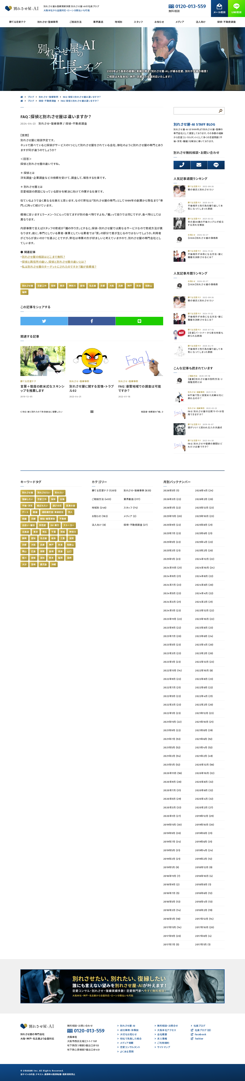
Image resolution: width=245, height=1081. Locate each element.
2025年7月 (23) (172, 533)
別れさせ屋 (27, 286)
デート (25, 512)
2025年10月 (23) (204, 516)
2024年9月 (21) (172, 576)
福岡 (24, 292)
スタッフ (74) (130, 507)
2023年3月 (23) (172, 653)
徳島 (60, 551)
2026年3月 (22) (172, 499)
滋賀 (71, 538)
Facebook (198, 1034)
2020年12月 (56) (204, 764)
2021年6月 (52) (203, 739)
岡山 (24, 551)
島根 (51, 551)
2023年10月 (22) (204, 619)
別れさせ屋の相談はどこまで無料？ (43, 257)
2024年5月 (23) (172, 593)
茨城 (62, 532)
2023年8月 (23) (204, 627)
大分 (24, 564)
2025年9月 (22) (172, 525)
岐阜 (53, 538)
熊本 (51, 558)
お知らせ (159, 22)
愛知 (82, 286)
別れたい (59, 492)
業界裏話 (98, 22)
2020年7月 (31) (172, 790)
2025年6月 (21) (203, 533)
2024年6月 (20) (204, 585)
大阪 (111, 286)
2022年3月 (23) (172, 704)
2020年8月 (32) (204, 781)
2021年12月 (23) (204, 713)
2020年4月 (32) (204, 798)
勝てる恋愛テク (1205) (104, 490)
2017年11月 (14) (172, 927)
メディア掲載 (125, 1043)
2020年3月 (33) (172, 807)
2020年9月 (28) (172, 781)
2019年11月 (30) (172, 824)
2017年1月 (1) (202, 944)
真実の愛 (70, 505)
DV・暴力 (55, 525)
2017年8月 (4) (203, 936)
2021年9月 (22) (172, 730)
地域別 (118, 22)
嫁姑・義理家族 (47, 519)
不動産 (62, 519)
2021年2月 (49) (204, 756)
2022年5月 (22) (172, 696)
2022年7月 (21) (172, 687)
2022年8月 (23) (204, 679)
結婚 (24, 519)
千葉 (53, 532)
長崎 (69, 558)
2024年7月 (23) (172, 585)
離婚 (35, 512)
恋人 (70, 512)
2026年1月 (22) (172, 507)
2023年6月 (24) (204, 636)
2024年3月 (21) (172, 601)
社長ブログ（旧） (201, 1030)
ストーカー (68, 525)
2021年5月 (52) (171, 747)
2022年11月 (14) (172, 670)
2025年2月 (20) (204, 550)
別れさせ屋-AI (126, 1025)
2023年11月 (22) (172, 619)
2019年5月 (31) (171, 850)
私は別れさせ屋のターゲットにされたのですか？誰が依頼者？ (59, 266)
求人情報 (161, 1038)
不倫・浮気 (27, 505)
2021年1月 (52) (171, 764)
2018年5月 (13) (171, 901)
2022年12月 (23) (204, 661)
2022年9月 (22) (172, 679)
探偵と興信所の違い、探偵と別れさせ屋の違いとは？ (54, 261)
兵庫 (120, 286)
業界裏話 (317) (132, 499)
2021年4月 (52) (204, 747)
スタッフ (138, 22)
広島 (33, 551)
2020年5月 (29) (172, 798)
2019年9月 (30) (172, 833)
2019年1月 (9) (171, 867)
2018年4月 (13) (204, 901)
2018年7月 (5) (171, 893)
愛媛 (33, 558)
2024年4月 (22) (204, 593)
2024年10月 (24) (204, 567)
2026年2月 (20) (204, 499)
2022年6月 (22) (204, 687)
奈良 (138, 286)
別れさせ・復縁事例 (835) (137, 490)
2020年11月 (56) (172, 773)
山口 (69, 551)
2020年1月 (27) (172, 816)
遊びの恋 (57, 505)
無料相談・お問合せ (166, 1025)
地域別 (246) (99, 507)
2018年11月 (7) (171, 876)
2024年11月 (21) (172, 567)
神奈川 (72, 286)
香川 (24, 558)
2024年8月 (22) (204, 576)
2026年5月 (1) (171, 490)
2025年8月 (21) (204, 525)
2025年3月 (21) (172, 550)
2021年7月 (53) (172, 739)
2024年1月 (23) (172, 610)
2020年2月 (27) (204, 807)
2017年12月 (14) (204, 918)
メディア (180, 22)
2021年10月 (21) (204, 721)
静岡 (24, 538)
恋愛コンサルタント (128, 1047)
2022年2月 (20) (204, 704)
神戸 (129, 286)
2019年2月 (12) (203, 858)
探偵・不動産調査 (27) (136, 525)
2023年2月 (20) (204, 653)
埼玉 (44, 532)
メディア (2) (130, 516)
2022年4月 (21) (204, 696)
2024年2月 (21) (204, 601)
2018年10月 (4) (204, 876)
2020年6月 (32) (204, 790)
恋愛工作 (42, 286)
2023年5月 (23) (172, 644)
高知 (42, 558)
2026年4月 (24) (204, 490)
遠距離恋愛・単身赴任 (53, 512)
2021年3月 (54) (172, 756)
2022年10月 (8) (204, 670)
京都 (102, 286)
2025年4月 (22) (204, 542)
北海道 (25, 532)
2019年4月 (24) (204, 850)
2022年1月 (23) (172, 713)
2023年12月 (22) (204, 610)
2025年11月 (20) (172, 516)
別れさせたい (43, 492)
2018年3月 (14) (172, 910)
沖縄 (53, 564)
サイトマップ (162, 1047)
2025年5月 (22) (172, 542)
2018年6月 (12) (203, 893)
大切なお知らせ (127, 1034)
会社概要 (161, 1034)
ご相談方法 (75, 22)
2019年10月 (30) (204, 824)
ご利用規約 (162, 1043)
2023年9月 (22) (172, 627)
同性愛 (42, 525)
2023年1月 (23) (172, 661)
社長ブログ (198, 1025)
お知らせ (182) (100, 516)
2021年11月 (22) (172, 721)
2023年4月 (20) (204, 644)
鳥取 (42, 551)
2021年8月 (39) (204, 730)
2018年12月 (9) (203, 867)
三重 (62, 538)
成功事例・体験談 (127, 1030)
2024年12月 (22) (204, 559)
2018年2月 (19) (203, 910)
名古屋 (92, 286)
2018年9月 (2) (171, 884)
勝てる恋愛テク (17, 22)
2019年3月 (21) (171, 858)
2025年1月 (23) (172, 559)
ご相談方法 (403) (101, 499)
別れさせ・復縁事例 (47, 22)
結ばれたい (42, 505)
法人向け (201, 22)
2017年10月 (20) (204, 927)
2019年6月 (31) (203, 841)
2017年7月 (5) (171, 944)
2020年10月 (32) (204, 773)
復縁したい (27, 499)
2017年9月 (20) (172, 936)
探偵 (53, 286)
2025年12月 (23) (204, 507)
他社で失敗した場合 (129, 1038)
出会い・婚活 (28, 525)
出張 (62, 499)
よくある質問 (125, 1051)
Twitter (197, 1038)
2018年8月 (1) (203, 884)
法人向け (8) (99, 525)
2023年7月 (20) (172, 636)
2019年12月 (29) (204, 816)
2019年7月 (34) (172, 841)
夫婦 (33, 519)
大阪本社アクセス (165, 1030)
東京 (62, 286)
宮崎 (33, 564)
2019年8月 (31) (203, 833)
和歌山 (148, 286)
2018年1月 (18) (171, 918)
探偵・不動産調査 (226, 22)
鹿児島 (43, 564)
